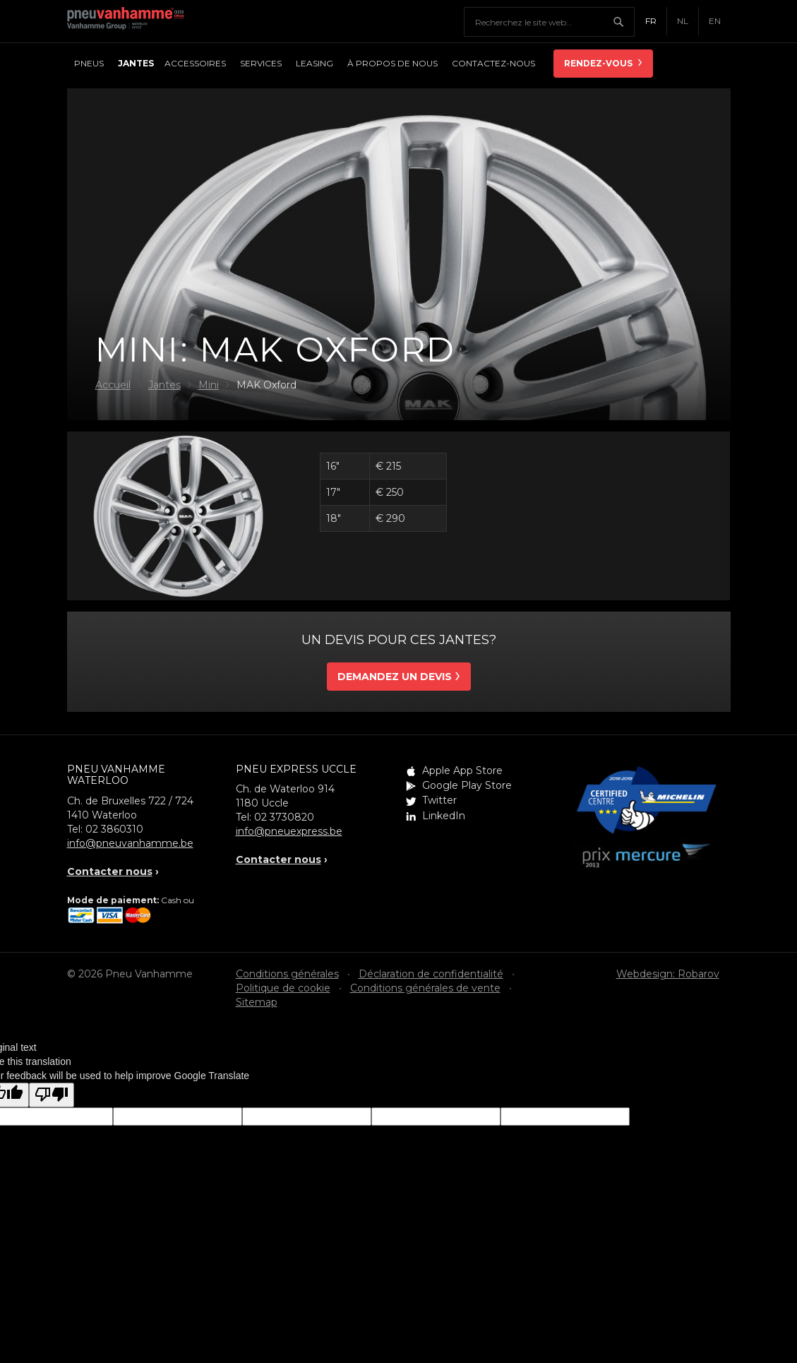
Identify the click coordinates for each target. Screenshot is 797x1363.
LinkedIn (443, 815)
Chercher (623, 22)
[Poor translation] (51, 1095)
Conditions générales (287, 974)
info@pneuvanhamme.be (130, 843)
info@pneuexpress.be (289, 831)
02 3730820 (284, 817)
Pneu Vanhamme (130, 21)
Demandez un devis (394, 676)
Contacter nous (109, 871)
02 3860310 (114, 829)
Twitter (439, 800)
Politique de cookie (283, 988)
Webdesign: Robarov (667, 974)
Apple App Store (462, 770)
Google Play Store (467, 785)
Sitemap (256, 1002)
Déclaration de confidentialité (431, 974)
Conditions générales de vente (425, 988)
